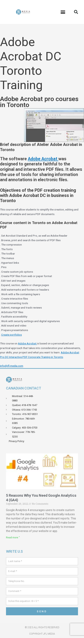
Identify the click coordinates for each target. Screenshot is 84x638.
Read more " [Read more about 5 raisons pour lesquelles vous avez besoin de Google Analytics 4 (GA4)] (13, 537)
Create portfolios (11, 334)
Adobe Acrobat (43, 158)
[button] (63, 12)
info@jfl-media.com (11, 365)
